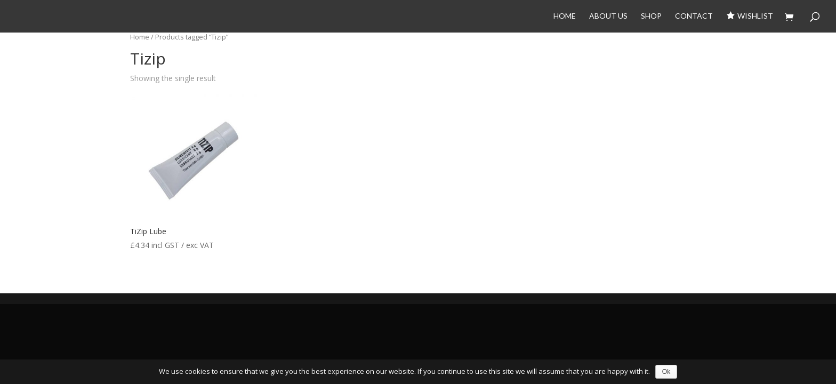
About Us (608, 16)
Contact (694, 16)
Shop (651, 16)
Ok (666, 371)
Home (564, 16)
